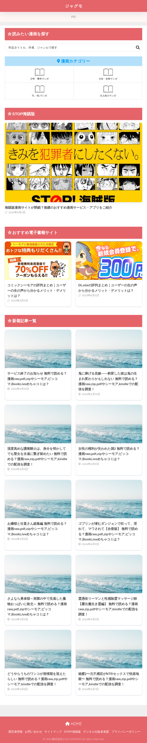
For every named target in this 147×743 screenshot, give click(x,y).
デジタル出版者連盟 (96, 731)
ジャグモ (73, 6)
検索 (138, 47)
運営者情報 (15, 731)
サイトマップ (53, 731)
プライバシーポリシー (126, 731)
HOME (73, 723)
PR (73, 17)
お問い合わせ (33, 731)
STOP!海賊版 (72, 731)
